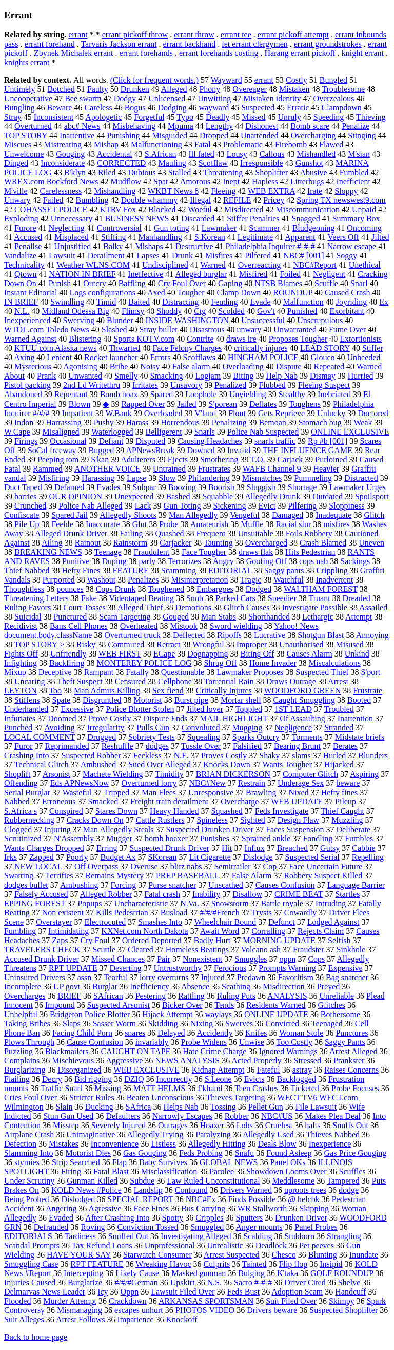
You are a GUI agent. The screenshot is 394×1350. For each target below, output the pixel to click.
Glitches (331, 1005)
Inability (206, 894)
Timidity (169, 774)
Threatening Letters (36, 598)
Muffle (252, 524)
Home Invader (273, 663)
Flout (237, 413)
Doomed (62, 718)
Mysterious (32, 366)
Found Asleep (288, 1153)
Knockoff (182, 1319)
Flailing (17, 1079)
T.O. (257, 459)
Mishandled (316, 153)
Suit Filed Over (291, 1301)
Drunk (182, 255)
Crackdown (128, 1301)
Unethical (365, 264)
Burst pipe (191, 700)
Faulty (97, 89)
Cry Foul (94, 940)
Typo (184, 117)
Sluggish (261, 487)
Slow (167, 478)
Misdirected (243, 209)
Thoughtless (24, 589)
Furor (23, 746)
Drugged (101, 737)
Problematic (243, 144)
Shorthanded (269, 616)
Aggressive (124, 1060)
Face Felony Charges (187, 348)
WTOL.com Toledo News (46, 329)
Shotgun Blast (321, 635)
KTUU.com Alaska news (55, 348)
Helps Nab (180, 1106)
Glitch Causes (246, 607)
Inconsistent (53, 117)
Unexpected (133, 496)
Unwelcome (24, 153)
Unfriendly (68, 653)
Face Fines (151, 1208)
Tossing (223, 1106)
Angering (61, 1208)
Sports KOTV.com (143, 338)
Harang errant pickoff (300, 53)
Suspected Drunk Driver (170, 847)
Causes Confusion (285, 884)
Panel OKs (288, 1162)
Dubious (142, 172)
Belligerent (164, 431)
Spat (160, 181)
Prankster (348, 1060)
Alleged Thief (140, 607)
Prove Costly (109, 718)
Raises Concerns (351, 1069)
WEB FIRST (119, 653)
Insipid (331, 1264)
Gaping (230, 283)
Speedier (282, 598)
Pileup (345, 801)
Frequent (211, 533)
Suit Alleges (24, 1319)
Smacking (166, 375)
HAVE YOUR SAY (79, 1254)
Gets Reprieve (281, 413)
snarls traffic (275, 441)
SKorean (162, 857)
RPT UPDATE (73, 968)
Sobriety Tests (151, 737)
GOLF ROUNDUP (341, 1273)
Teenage (108, 552)
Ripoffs (229, 635)
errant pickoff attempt (293, 34)
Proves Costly (224, 755)
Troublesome (343, 89)
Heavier (326, 468)
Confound (191, 1190)
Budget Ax (118, 857)
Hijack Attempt (167, 1014)
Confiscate (21, 515)
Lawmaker (219, 227)
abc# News (82, 126)
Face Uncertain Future (325, 866)
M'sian (359, 153)
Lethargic (317, 616)
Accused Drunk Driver (41, 958)
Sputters (249, 1217)
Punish (60, 283)
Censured (130, 681)
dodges (157, 746)
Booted (359, 700)
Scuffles (352, 1171)
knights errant (26, 62)
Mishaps (149, 246)
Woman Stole (301, 1032)
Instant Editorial (30, 292)
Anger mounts (258, 1227)
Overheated (139, 626)
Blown (80, 404)
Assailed (373, 607)
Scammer (264, 227)
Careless (98, 107)
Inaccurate (103, 524)
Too (55, 690)
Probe (168, 524)
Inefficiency (149, 986)
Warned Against (30, 338)
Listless (163, 1143)
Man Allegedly (193, 515)
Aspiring (364, 774)
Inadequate (333, 515)
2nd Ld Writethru (91, 385)
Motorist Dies (88, 1153)
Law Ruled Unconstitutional (213, 1180)
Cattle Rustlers (160, 820)
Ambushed (98, 764)
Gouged (176, 616)
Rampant (99, 672)
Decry (52, 1079)
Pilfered (258, 255)
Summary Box (356, 218)
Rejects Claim (321, 931)
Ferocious (230, 968)
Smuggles (250, 958)
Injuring (57, 829)
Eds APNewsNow (79, 783)
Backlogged (296, 1079)
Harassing (98, 478)
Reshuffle (117, 746)
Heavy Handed (174, 811)
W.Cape (17, 431)
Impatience (135, 1319)
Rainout (88, 542)
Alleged (174, 89)
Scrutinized (23, 838)
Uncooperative (28, 98)
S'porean (223, 404)
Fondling (317, 838)
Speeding (328, 117)
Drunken (135, 89)
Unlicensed (166, 98)
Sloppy (346, 190)
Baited (139, 301)
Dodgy (125, 98)
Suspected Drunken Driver (210, 829)
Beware (59, 107)
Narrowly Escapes (182, 1116)
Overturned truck (132, 635)
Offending (20, 783)
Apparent (300, 237)
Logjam (208, 375)
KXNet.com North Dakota (144, 931)
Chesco (284, 1254)
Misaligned (61, 431)
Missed (253, 117)
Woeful (200, 209)
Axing (24, 357)
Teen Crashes (256, 1088)
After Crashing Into (117, 1217)
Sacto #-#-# (253, 1282)
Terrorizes (184, 561)
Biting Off (257, 653)
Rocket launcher (110, 357)
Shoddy (169, 311)
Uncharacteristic (141, 903)
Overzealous (333, 98)
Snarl (359, 283)
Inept (231, 181)
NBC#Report (314, 264)
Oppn (130, 1291)
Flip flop (293, 1264)
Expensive (345, 968)
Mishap (106, 144)
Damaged (287, 515)
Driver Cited (304, 1282)
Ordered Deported (152, 940)
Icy (102, 1291)
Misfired (253, 274)
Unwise (251, 1042)
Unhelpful (20, 1014)
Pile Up (26, 524)
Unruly (289, 117)
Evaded (61, 1217)
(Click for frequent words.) (154, 80)
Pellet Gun (265, 1106)
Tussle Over (201, 746)
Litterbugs (307, 181)
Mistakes (63, 1143)
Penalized (230, 385)
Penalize (355, 126)
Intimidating (68, 931)
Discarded (197, 218)
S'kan (100, 459)
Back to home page (35, 1337)
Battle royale (282, 903)
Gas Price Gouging (355, 1153)
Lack (143, 505)
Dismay (323, 375)
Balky (113, 246)
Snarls (204, 431)
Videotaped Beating (141, 598)
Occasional (68, 441)
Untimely (19, 89)
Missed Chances (118, 958)
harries (25, 496)
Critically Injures (224, 690)
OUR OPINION (76, 496)
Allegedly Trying (155, 1134)
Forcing (123, 884)
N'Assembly (74, 838)
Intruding (331, 903)
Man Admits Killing (107, 690)
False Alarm (252, 875)
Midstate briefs (359, 737)
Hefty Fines (81, 570)
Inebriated (334, 394)
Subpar (144, 487)
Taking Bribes (27, 1023)
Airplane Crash (29, 1134)
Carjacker (175, 542)
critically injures (260, 348)
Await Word (220, 931)
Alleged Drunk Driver (71, 533)
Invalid (238, 450)
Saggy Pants (345, 1042)
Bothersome (340, 1014)
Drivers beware (272, 1310)
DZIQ (134, 1079)
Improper (252, 644)
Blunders (373, 755)
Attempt (358, 616)
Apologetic (103, 117)
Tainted (254, 1264)
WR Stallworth (262, 1208)
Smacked (103, 801)
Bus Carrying (203, 1208)
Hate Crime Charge (214, 1051)
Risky (85, 644)
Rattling (191, 995)
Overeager (249, 89)
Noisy (150, 366)
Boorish (221, 487)
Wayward (226, 80)
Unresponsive (210, 792)
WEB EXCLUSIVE (146, 1069)
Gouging (70, 153)
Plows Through (29, 1042)
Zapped (41, 857)
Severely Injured (118, 1125)
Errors (160, 357)
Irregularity (106, 727)
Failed (53, 200)
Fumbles (359, 838)
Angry (223, 561)
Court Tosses (84, 607)
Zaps (60, 940)
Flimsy (133, 311)
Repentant (71, 394)
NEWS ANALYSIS (187, 1060)
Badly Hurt (212, 940)
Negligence (293, 727)
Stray (13, 117)
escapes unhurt (138, 1310)
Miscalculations (335, 663)
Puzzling (18, 1051)
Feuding (224, 301)
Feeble (62, 524)
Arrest (338, 681)
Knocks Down (226, 764)
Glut (139, 524)
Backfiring (66, 663)
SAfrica (138, 1106)
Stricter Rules (91, 1097)
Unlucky (331, 413)
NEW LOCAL (38, 866)
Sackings (355, 561)
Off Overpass (96, 866)
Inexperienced (27, 320)
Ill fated (201, 153)
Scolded (231, 311)
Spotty (173, 1217)
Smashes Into (160, 921)
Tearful (115, 977)
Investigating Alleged (196, 1236)
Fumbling (20, 931)
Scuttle (104, 949)
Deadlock (271, 1245)
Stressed (307, 1060)
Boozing (182, 487)
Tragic (250, 579)
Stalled (179, 172)
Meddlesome (293, 1180)
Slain (64, 1106)
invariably (152, 1042)
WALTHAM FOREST (321, 589)
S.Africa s (20, 811)
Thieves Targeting (235, 1097)
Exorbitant (346, 311)
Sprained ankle (266, 838)
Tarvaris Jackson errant (118, 44)
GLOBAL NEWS (229, 1162)
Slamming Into (28, 1153)
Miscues (17, 144)
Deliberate (353, 829)
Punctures (352, 1032)
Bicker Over (182, 1005)
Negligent (329, 274)
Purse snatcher (172, 884)
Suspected (257, 107)
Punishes (214, 838)
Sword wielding (236, 626)
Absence (195, 986)
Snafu (244, 1153)
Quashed (169, 533)
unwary (249, 329)
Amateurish (209, 524)
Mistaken (294, 89)
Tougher (190, 292)
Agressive (104, 1208)
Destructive (194, 246)
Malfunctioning (156, 144)
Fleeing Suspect (324, 385)
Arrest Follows (80, 1319)
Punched (18, 727)
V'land (205, 413)
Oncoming (364, 227)
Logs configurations (102, 292)
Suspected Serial (312, 857)
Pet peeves (316, 1245)
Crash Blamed (323, 542)
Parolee (221, 1171)
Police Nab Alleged (90, 505)
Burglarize (85, 1282)
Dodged (259, 589)
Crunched (30, 505)
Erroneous (59, 801)
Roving (93, 1227)
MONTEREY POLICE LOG (143, 663)
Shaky (269, 755)
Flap (119, 1162)
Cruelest (278, 1125)
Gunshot (309, 163)
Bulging (251, 1273)
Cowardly (300, 912)
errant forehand (50, 44)
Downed (201, 450)
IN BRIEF (21, 301)
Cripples (209, 1217)
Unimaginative (90, 1134)
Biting (243, 375)
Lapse (136, 478)
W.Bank (118, 413)
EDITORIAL (229, 570)
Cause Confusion (95, 1042)
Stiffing (113, 237)
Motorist (148, 700)
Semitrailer (232, 866)
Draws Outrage (291, 681)
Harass (137, 422)
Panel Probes (316, 1227)
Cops (316, 958)
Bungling (19, 107)
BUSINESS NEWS (137, 218)
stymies (27, 1162)
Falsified (247, 746)
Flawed (331, 144)
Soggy (346, 255)
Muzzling (347, 820)
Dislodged (78, 1199)
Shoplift (17, 774)
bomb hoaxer (166, 838)
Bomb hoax (119, 394)
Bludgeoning (313, 227)
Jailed (186, 404)
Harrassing (63, 422)
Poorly (77, 857)
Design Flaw (298, 820)
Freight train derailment (169, 801)
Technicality (24, 264)
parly (147, 561)
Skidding (163, 1023)
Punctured (70, 616)
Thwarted (124, 348)
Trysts (261, 912)
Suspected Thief (322, 672)
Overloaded (163, 413)
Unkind (357, 653)
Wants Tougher (287, 764)
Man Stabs (218, 616)
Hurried (360, 375)
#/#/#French (219, 912)
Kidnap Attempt (218, 1069)
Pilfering (302, 505)
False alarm (191, 366)
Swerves (239, 1023)
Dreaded (356, 598)
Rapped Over (143, 404)
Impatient (77, 413)
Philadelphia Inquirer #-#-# (270, 246)
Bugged (101, 450)
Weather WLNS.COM (93, 264)
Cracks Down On (95, 820)
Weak (362, 422)
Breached (292, 847)
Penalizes (143, 579)
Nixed (299, 792)
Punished (302, 311)
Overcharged (266, 542)
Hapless (265, 181)
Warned (212, 264)
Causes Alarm (309, 653)
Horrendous (180, 422)
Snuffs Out (350, 1125)
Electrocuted (105, 921)
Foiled (290, 274)
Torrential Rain (229, 681)
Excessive (77, 709)
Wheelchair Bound (225, 921)
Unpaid (364, 209)
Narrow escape (352, 246)
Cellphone (175, 681)
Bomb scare (309, 126)
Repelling (368, 857)
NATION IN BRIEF (82, 274)
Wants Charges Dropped (44, 847)
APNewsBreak (150, 450)
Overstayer (54, 921)
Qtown (25, 274)
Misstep (66, 1125)
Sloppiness (346, 505)
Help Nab (282, 375)
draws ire (241, 338)
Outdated (327, 496)
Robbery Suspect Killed (323, 875)
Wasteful (77, 792)
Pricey (273, 200)
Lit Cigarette (209, 857)
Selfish (339, 940)
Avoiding (59, 727)
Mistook (184, 626)
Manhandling (160, 237)
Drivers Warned (246, 1190)
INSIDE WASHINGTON (187, 320)
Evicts (254, 1079)
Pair (163, 958)
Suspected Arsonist (118, 1005)
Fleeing (223, 190)
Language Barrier (356, 884)
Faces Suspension (295, 829)
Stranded (338, 727)
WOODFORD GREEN (302, 690)
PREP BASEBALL (188, 875)
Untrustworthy (178, 968)
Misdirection (284, 986)
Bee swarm (83, 98)
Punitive (75, 561)
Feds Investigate (281, 811)
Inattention (355, 718)
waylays (218, 1014)
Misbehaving (134, 126)
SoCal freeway (52, 450)
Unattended (260, 135)
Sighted (252, 820)
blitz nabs (186, 866)
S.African (160, 153)
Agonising (80, 366)
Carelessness (61, 190)
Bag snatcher (347, 977)
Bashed (178, 496)
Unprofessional (170, 1245)
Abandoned (23, 394)
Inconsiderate (63, 163)
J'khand (210, 1088)
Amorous (195, 181)
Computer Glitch (310, 774)
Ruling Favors (27, 607)
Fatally (137, 672)
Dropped (214, 135)
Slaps (72, 1023)
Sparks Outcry (256, 737)
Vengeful (245, 515)
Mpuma (180, 126)
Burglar (104, 986)
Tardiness (80, 1236)
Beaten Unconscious (160, 1097)
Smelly (125, 375)
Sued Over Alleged (159, 764)
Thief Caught (342, 811)
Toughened (166, 589)
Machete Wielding (113, 774)
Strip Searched (76, 1162)
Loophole (200, 394)
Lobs (245, 1125)
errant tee (236, 34)
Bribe (119, 366)
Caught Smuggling (304, 700)
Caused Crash (347, 292)
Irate (314, 190)
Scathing (236, 986)
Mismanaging (79, 1310)
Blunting (322, 1254)
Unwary (17, 200)
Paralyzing (212, 1134)
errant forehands (146, 53)
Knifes (256, 1032)
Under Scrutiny (29, 1180)
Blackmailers (66, 1051)
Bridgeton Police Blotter (90, 1014)
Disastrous (207, 329)
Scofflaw (213, 163)
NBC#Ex (201, 1199)
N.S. (214, 1282)
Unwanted (85, 375)
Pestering (150, 995)
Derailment (106, 255)
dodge (349, 1190)
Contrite (200, 338)
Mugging (247, 727)
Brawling (261, 792)
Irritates (145, 385)
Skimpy (341, 1301)
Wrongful (208, 644)
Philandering (209, 478)
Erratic (298, 107)
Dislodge (258, 857)
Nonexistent (202, 958)
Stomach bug (320, 422)
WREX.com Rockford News (51, 181)
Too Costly (294, 1042)
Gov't (266, 311)
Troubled (339, 709)
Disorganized (80, 1069)
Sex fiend (168, 690)
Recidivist (20, 626)
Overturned (33, 126)
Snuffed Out (128, 1236)
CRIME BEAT (298, 894)
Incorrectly (174, 1079)
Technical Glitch (41, 764)
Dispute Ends (166, 718)
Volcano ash (261, 949)
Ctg (200, 311)
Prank (46, 375)
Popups (89, 903)
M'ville (16, 190)
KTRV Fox (118, 209)
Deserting (125, 968)
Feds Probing (201, 1153)
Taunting (218, 542)
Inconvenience (115, 1143)
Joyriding (351, 301)
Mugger (119, 838)
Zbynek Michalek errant (73, 53)
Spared (161, 394)
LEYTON (20, 690)
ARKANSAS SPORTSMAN (206, 1301)
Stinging (362, 135)
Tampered (343, 1180)
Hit (227, 847)
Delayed (171, 1032)
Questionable (182, 672)
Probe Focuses (355, 1088)
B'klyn (75, 172)
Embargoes (214, 589)
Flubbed (272, 385)
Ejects (178, 459)
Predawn (251, 977)
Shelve (349, 1282)
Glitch (374, 515)
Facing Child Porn (82, 1032)
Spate (61, 700)
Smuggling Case (31, 1264)
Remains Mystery (115, 875)
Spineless (212, 820)
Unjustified (72, 246)
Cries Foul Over (30, 1097)
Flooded (17, 1301)
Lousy (237, 153)
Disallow (247, 894)
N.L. (21, 311)
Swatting (18, 875)
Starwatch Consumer (157, 1254)
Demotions (193, 607)
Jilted (380, 237)
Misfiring (53, 478)
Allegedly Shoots (128, 515)
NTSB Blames (278, 283)
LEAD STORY (325, 348)
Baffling (132, 283)
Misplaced (71, 237)
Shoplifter (271, 172)
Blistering (85, 338)
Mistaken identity (272, 98)
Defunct (281, 921)
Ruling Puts (236, 995)
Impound (60, 1005)
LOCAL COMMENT (39, 737)
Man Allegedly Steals (118, 829)
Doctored (373, 413)
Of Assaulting (302, 718)
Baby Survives (163, 1162)
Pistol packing (27, 385)
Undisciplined (165, 264)
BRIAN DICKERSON (233, 774)
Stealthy (292, 394)
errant (77, 34)
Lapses (148, 255)
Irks (10, 857)
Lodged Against (333, 921)
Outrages (173, 1125)
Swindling (67, 301)
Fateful (268, 1069)
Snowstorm (230, 903)
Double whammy (149, 200)
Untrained (169, 468)
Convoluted (201, 727)
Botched (60, 89)
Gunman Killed (92, 1180)
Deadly (217, 117)
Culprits (217, 1264)
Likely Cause (137, 1273)
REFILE (237, 200)
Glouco (322, 357)
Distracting (180, 301)
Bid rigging (93, 1079)
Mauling (172, 163)
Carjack (290, 459)
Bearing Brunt (297, 746)
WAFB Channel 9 (272, 468)
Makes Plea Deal (332, 1116)
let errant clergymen (255, 44)
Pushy (104, 422)
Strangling (344, 1236)
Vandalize (20, 255)
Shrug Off (220, 663)
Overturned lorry (149, 783)
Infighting (20, 663)
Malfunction (303, 301)
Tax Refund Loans (102, 1245)
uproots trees (305, 1190)
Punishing (123, 135)
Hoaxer (212, 1125)
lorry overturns (164, 977)
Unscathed (225, 884)
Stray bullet (159, 329)
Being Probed (26, 1199)
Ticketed (304, 1088)
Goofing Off (266, 561)
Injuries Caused (29, 1282)
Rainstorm (130, 542)
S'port (371, 672)
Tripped (116, 792)
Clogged (18, 829)
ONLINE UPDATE (276, 1014)
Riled (107, 172)
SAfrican (108, 995)
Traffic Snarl (61, 1088)
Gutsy (330, 847)
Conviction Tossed (147, 1227)
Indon (23, 422)
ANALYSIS (287, 995)
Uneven (371, 542)
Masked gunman (198, 1273)
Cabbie (363, 847)
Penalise (28, 246)
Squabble (218, 496)
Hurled (334, 755)
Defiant (110, 441)
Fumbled (354, 172)
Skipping (314, 1208)
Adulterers (138, 459)
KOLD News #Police (86, 1190)
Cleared (140, 949)
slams (301, 755)
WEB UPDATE (297, 801)
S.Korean (209, 237)
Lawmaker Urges (357, 487)
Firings (25, 441)
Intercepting (83, 1273)
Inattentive (77, 135)
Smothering (219, 459)
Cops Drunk (116, 589)
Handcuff (350, 1291)
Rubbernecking (29, 820)
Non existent (63, 912)
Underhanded (26, 709)
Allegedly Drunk (272, 496)
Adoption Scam (297, 1291)
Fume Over (347, 329)
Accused (28, 237)
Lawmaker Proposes (249, 672)
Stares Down (116, 811)
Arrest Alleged (353, 1051)
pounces (69, 589)
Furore (25, 227)
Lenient (59, 357)
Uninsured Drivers (34, 977)
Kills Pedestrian (122, 912)
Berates (345, 746)
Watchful (288, 579)
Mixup (15, 672)
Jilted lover (205, 709)
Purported (59, 579)
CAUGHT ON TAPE (135, 1051)
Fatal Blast (111, 1171)
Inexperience (330, 1143)
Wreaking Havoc (163, 1264)
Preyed (328, 986)
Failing (131, 533)
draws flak (256, 552)
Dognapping (207, 653)
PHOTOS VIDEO (204, 1310)
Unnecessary (72, 218)
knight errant (363, 53)
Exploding (21, 218)
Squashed (227, 811)
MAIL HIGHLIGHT (233, 718)
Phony (209, 89)
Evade (260, 301)
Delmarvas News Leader (44, 1291)
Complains (22, 1060)
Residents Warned (275, 1005)
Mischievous (73, 1060)
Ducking (99, 1106)
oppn (287, 958)
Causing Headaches (210, 441)
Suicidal (27, 616)
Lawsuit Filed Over (182, 1291)
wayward (214, 107)
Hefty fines (339, 792)
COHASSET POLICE (50, 209)
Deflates (263, 404)
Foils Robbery (309, 533)
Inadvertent (334, 579)
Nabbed (17, 801)
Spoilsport (372, 496)
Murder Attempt (69, 1301)
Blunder (120, 320)
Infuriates (19, 718)
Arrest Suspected (232, 1254)
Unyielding (247, 394)
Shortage (302, 487)
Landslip (148, 1190)
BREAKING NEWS (48, 552)
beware (348, 783)
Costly (296, 80)
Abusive (313, 172)
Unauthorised (301, 644)
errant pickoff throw (135, 34)
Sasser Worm (114, 1023)
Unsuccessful (263, 320)
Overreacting (259, 264)
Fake (89, 598)
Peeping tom (57, 459)
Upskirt (182, 1282)
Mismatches (262, 478)
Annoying (372, 635)
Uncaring (29, 681)
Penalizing (229, 422)
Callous (272, 153)
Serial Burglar (27, 792)
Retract (168, 644)
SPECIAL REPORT (140, 1199)
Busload (174, 912)
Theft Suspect (79, 681)
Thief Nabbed (26, 570)
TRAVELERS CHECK (42, 949)
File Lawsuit (316, 1106)
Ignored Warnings (288, 1051)
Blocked (161, 209)
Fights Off (21, 653)
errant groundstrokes (328, 44)
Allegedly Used (268, 1134)
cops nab (313, 561)
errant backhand (189, 44)
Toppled (248, 709)
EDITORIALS (28, 1236)
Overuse (143, 866)
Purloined (331, 459)
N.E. (181, 755)
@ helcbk (303, 1199)
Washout (101, 579)
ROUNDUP (292, 292)
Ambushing (79, 884)
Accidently (215, 1032)
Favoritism (295, 977)
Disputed (150, 441)
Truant (319, 598)
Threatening (223, 172)
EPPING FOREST (34, 903)
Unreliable (337, 995)
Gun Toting (182, 505)
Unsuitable (255, 533)
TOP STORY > (39, 644)
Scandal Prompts (32, 1245)
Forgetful (149, 117)
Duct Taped (23, 487)
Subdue (142, 1180)
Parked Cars (235, 598)
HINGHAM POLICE (263, 357)
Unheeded (364, 357)
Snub (194, 598)
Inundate (363, 1254)
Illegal (200, 200)
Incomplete (22, 986)
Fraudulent (151, 552)
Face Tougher (204, 552)
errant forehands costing (219, 53)
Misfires (218, 255)
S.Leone (218, 1079)
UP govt (66, 986)
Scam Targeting (124, 616)
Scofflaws (199, 357)
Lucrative (269, 635)
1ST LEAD (293, 709)
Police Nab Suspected (263, 431)
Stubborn (299, 1236)
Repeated (329, 366)
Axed (156, 292)
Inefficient (353, 181)
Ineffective (145, 274)
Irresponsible (261, 163)
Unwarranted (295, 329)
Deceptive (55, 672)
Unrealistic (225, 1245)
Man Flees (159, 792)
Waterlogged (112, 431)
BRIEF (69, 995)
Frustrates (214, 468)
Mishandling (114, 190)
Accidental (114, 153)
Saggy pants (284, 570)
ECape (164, 653)
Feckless (147, 755)
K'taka (287, 1273)
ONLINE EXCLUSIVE (350, 431)
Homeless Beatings (197, 949)
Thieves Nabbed (333, 1134)
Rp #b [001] (327, 441)
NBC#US (276, 1116)
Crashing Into (26, 755)
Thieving (371, 117)
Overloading (243, 366)
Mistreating (63, 144)
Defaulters (123, 1116)
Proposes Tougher (298, 338)
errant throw (194, 34)
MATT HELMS (159, 1088)
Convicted (282, 1023)
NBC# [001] (303, 255)
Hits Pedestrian (310, 552)
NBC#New (207, 783)
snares (135, 1032)
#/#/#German (135, 1282)
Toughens (305, 404)
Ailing (52, 542)
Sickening (229, 505)
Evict (266, 505)
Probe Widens (204, 1042)
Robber (237, 1116)
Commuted (126, 644)
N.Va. (189, 903)
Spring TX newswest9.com (341, 200)
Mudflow (126, 181)
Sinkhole (351, 949)
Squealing (203, 737)
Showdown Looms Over (286, 1171)
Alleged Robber (106, 894)
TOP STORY (25, 135)
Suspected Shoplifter (343, 1310)
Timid (106, 301)
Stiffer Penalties (253, 218)
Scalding (257, 1236)
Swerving (78, 320)
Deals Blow (277, 1143)
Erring (106, 847)
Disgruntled (102, 700)
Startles (347, 894)
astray (302, 1069)
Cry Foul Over (182, 283)
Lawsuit (62, 255)
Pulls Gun (152, 727)
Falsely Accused (41, 894)
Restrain (251, 783)
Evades (108, 487)
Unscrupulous (320, 320)
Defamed (69, 487)
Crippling (331, 570)
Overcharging (313, 135)
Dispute (289, 366)
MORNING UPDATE (279, 940)
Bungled (333, 80)
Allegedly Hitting (216, 1143)
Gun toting (171, 227)
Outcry (94, 283)
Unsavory (186, 385)
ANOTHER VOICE (107, 468)
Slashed (114, 329)
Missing (107, 1088)
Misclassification (169, 1171)
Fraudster (308, 949)
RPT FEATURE (96, 1264)
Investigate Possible (314, 607)
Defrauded (51, 1227)
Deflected (189, 635)
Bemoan (272, 422)
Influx (255, 847)
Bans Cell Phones (79, 626)
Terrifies (59, 875)
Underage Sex (301, 783)
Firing (71, 1171)
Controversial (119, 227)
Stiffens (27, 700)
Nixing (201, 1023)
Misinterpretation (199, 579)
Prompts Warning (287, 968)
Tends (224, 1005)
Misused (349, 644)
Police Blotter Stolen (140, 709)
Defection (20, 1143)
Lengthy (219, 126)
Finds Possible (251, 1199)
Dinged (16, 163)
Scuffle (326, 283)
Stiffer (372, 348)
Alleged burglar (201, 274)
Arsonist (56, 774)
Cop (270, 866)
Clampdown (342, 107)
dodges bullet (26, 884)
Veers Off (343, 237)
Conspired (66, 811)
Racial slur (293, 524)
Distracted (361, 478)
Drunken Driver (301, 1217)
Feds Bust (243, 1291)
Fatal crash (162, 894)
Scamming (178, 570)
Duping (114, 561)
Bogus (135, 107)
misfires (336, 524)
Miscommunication (307, 209)
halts (312, 1125)
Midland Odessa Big (75, 311)
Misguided (169, 135)
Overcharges (25, 995)
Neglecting (67, 227)
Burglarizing (25, 1069)
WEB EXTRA (271, 190)
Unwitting (214, 98)
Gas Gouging (145, 1153)
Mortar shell (241, 700)
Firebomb (291, 144)
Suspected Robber (91, 755)
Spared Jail (69, 515)
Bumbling (92, 200)
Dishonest (261, 126)
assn (84, 977)
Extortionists (361, 338)
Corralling (268, 931)
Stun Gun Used (68, 1116)
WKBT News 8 (173, 190)
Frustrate (367, 690)
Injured (212, 977)
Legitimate (255, 237)
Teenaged (327, 1023)
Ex (383, 301)
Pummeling (313, 478)
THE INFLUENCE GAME (307, 450)
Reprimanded (67, 746)
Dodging (172, 107)
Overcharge (240, 801)
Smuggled (207, 1227)
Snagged (306, 218)
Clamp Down (239, 292)
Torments (307, 737)
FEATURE (131, 570)
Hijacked (339, 764)
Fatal (202, 144)
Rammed (48, 468)
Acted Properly (256, 1060)
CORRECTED (121, 163)
